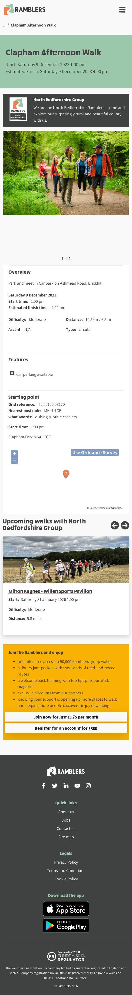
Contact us (66, 828)
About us (66, 811)
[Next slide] (125, 525)
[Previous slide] (115, 525)
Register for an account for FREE (66, 728)
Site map (66, 836)
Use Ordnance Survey (95, 452)
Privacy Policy (66, 862)
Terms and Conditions (66, 870)
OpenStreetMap (98, 507)
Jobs (66, 820)
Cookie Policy (66, 879)
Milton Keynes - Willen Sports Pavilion (50, 591)
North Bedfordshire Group (58, 99)
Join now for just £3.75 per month (66, 716)
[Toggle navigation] (122, 10)
